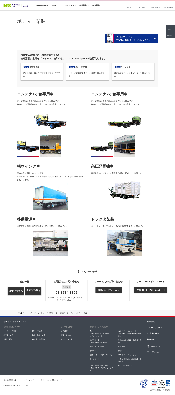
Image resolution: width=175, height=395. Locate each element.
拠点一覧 (142, 7)
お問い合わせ (155, 7)
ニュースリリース (154, 328)
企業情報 (151, 322)
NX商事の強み (153, 334)
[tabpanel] (50, 121)
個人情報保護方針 (10, 380)
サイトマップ (29, 380)
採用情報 (151, 340)
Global (129, 7)
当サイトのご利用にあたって (51, 380)
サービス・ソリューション (15, 322)
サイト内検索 (168, 7)
